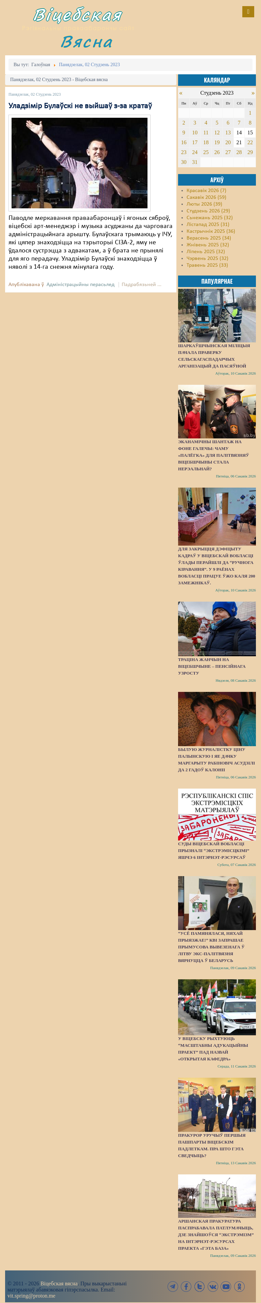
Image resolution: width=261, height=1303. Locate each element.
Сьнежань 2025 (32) (210, 218)
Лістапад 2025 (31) (208, 224)
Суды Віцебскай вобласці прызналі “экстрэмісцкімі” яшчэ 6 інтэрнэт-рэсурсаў (213, 850)
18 (206, 142)
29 (250, 152)
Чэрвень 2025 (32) (207, 258)
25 (206, 152)
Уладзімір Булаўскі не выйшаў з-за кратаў (80, 106)
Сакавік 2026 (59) (206, 197)
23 (184, 152)
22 (250, 142)
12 (217, 132)
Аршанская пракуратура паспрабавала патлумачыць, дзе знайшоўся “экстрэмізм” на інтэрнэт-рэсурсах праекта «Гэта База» (216, 1235)
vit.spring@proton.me (31, 1296)
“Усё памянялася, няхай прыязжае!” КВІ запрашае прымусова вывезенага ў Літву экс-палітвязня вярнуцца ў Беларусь (211, 947)
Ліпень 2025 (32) (206, 251)
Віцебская (77, 14)
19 (217, 142)
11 (205, 132)
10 (194, 132)
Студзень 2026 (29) (208, 211)
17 (194, 142)
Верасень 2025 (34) (209, 238)
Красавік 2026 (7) (206, 190)
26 (217, 152)
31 (194, 162)
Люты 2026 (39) (204, 204)
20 (228, 142)
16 (184, 142)
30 (184, 162)
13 (228, 132)
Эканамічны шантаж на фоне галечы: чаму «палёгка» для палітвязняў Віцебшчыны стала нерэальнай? (213, 455)
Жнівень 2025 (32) (208, 245)
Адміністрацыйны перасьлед (81, 284)
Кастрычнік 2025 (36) (211, 231)
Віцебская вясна (58, 1283)
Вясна (86, 41)
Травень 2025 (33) (207, 265)
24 (194, 152)
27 (228, 152)
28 (239, 152)
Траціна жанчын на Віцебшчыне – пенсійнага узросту (212, 666)
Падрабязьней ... (141, 284)
